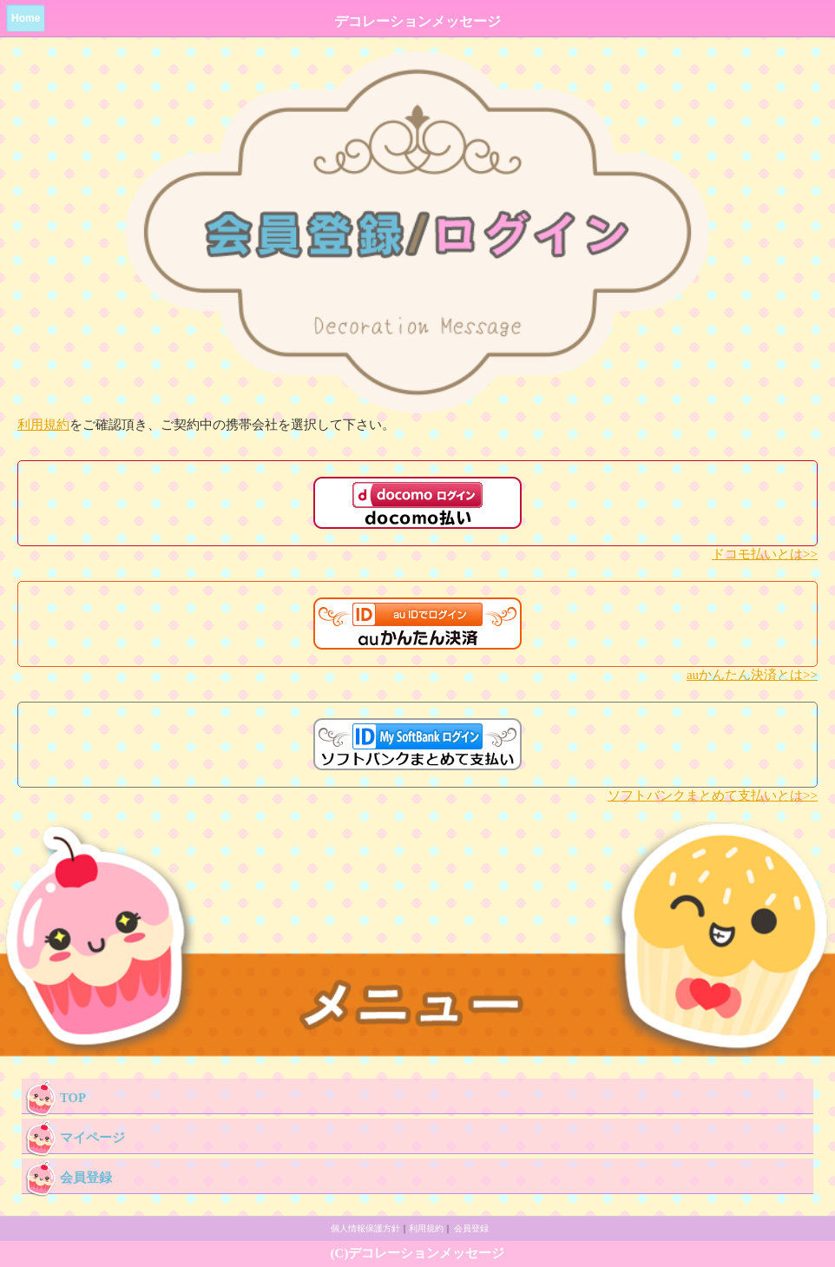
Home (25, 18)
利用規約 (43, 425)
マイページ (73, 1136)
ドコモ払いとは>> (765, 554)
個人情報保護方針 (365, 1228)
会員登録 (67, 1175)
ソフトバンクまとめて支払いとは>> (713, 795)
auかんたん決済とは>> (752, 675)
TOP (54, 1096)
